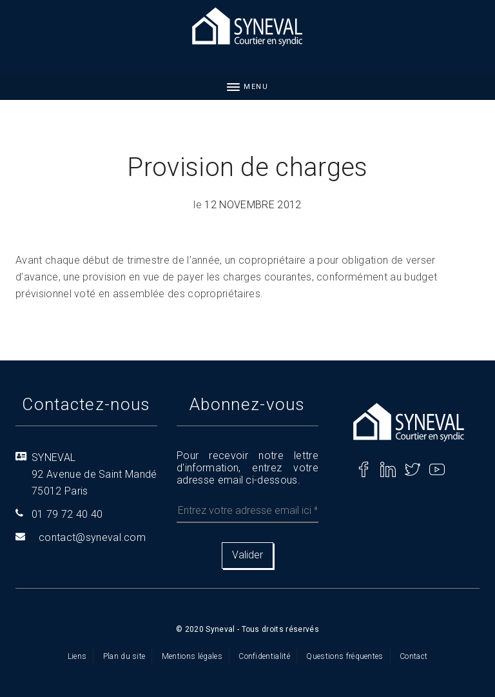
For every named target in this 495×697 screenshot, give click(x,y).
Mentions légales (192, 656)
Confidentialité (264, 656)
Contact (413, 656)
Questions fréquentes (344, 656)
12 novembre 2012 (252, 205)
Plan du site (124, 656)
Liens (77, 656)
